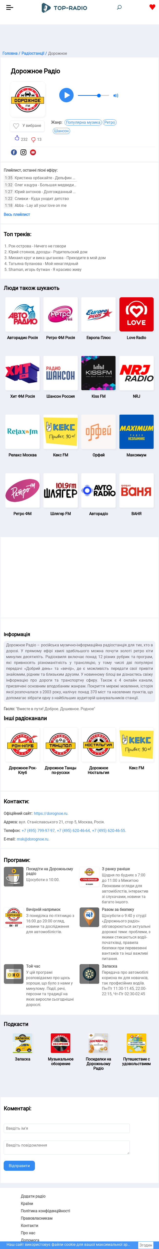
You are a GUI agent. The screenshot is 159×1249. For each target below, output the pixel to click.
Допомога (30, 1240)
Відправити (19, 1165)
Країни (27, 1203)
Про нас (28, 1233)
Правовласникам (37, 1218)
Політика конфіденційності (45, 1211)
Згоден (145, 1245)
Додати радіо (33, 1196)
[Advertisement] (79, 36)
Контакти (29, 1225)
